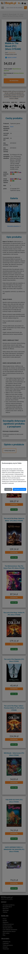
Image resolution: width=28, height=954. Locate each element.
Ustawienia (8, 489)
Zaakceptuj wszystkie (19, 489)
